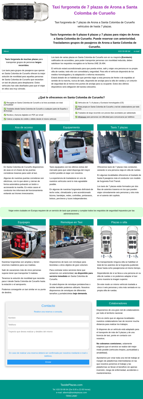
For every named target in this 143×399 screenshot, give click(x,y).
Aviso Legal (71, 395)
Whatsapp (82, 117)
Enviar (48, 362)
